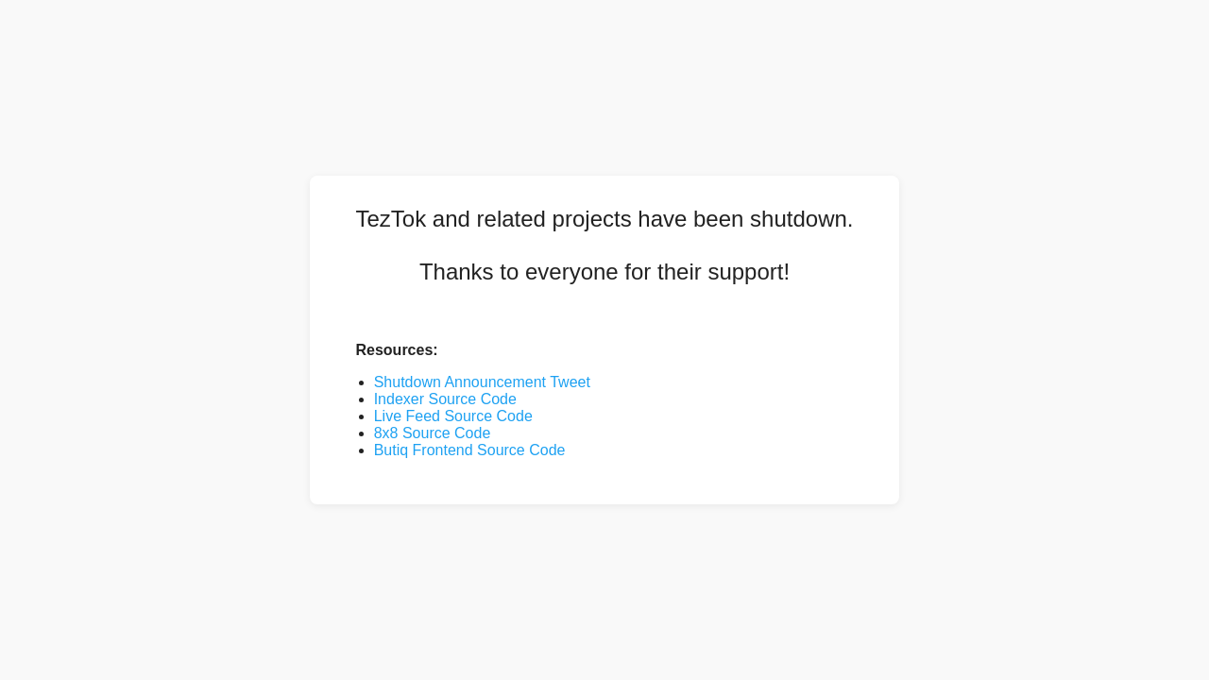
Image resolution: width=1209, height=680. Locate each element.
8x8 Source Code (432, 433)
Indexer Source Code (445, 399)
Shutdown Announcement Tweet (482, 382)
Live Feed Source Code (453, 416)
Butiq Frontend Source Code (470, 450)
